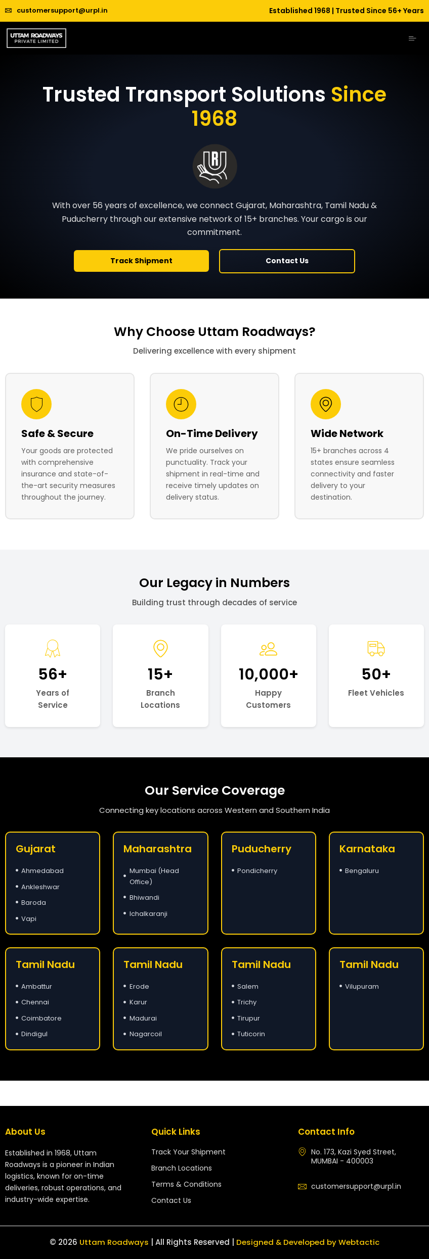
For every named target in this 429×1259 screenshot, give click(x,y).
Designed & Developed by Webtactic (308, 1242)
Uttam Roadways (114, 1242)
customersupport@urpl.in (56, 10)
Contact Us (287, 261)
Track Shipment (141, 261)
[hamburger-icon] (412, 38)
